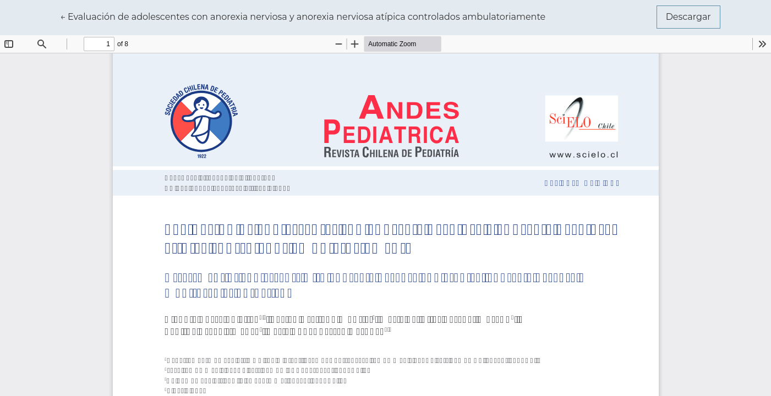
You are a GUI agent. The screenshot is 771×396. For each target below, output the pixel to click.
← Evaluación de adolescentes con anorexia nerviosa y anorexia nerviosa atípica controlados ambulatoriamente (302, 16)
